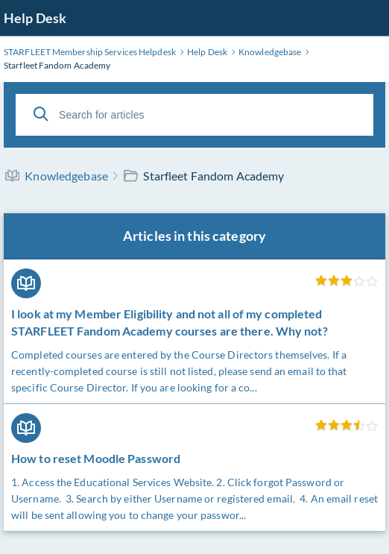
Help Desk (35, 18)
